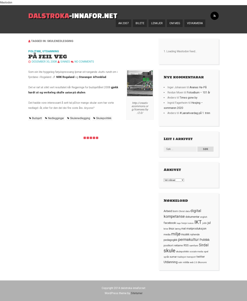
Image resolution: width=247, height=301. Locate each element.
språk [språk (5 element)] (166, 257)
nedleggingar (56, 118)
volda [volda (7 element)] (186, 262)
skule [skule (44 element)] (169, 251)
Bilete (140, 23)
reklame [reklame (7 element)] (178, 245)
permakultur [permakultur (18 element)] (188, 239)
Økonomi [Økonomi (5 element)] (202, 262)
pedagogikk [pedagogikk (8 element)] (171, 240)
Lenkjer (157, 23)
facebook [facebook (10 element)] (170, 223)
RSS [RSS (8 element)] (186, 245)
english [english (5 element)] (203, 217)
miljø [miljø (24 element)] (175, 233)
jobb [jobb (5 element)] (204, 223)
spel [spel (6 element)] (206, 251)
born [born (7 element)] (175, 211)
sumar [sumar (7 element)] (173, 256)
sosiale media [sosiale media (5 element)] (196, 251)
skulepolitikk (103, 118)
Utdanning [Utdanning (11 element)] (171, 262)
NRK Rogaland (65, 77)
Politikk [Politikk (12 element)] (204, 240)
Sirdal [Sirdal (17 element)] (204, 245)
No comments (84, 61)
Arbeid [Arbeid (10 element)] (168, 211)
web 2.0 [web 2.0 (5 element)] (193, 262)
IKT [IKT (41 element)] (198, 222)
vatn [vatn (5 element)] (180, 262)
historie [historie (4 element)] (190, 223)
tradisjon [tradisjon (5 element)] (182, 257)
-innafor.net (72, 15)
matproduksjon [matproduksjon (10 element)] (196, 228)
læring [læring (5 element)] (178, 229)
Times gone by (188, 97)
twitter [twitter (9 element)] (200, 256)
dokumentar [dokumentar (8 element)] (192, 216)
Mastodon (6, 2)
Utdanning (50, 51)
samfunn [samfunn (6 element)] (193, 245)
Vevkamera (195, 23)
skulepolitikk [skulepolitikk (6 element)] (182, 251)
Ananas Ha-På (198, 87)
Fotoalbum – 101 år (198, 92)
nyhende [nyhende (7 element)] (195, 234)
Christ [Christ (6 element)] (182, 211)
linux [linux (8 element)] (171, 228)
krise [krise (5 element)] (166, 229)
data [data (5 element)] (187, 211)
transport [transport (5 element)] (191, 257)
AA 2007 (123, 23)
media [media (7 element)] (167, 234)
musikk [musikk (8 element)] (185, 234)
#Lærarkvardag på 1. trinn (195, 113)
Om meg (174, 23)
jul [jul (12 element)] (209, 223)
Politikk (34, 51)
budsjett (37, 118)
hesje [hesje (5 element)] (184, 223)
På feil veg (47, 56)
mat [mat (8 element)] (183, 228)
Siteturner (137, 293)
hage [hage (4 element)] (179, 223)
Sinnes (65, 61)
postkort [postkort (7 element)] (168, 245)
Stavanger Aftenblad (92, 77)
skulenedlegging (80, 118)
